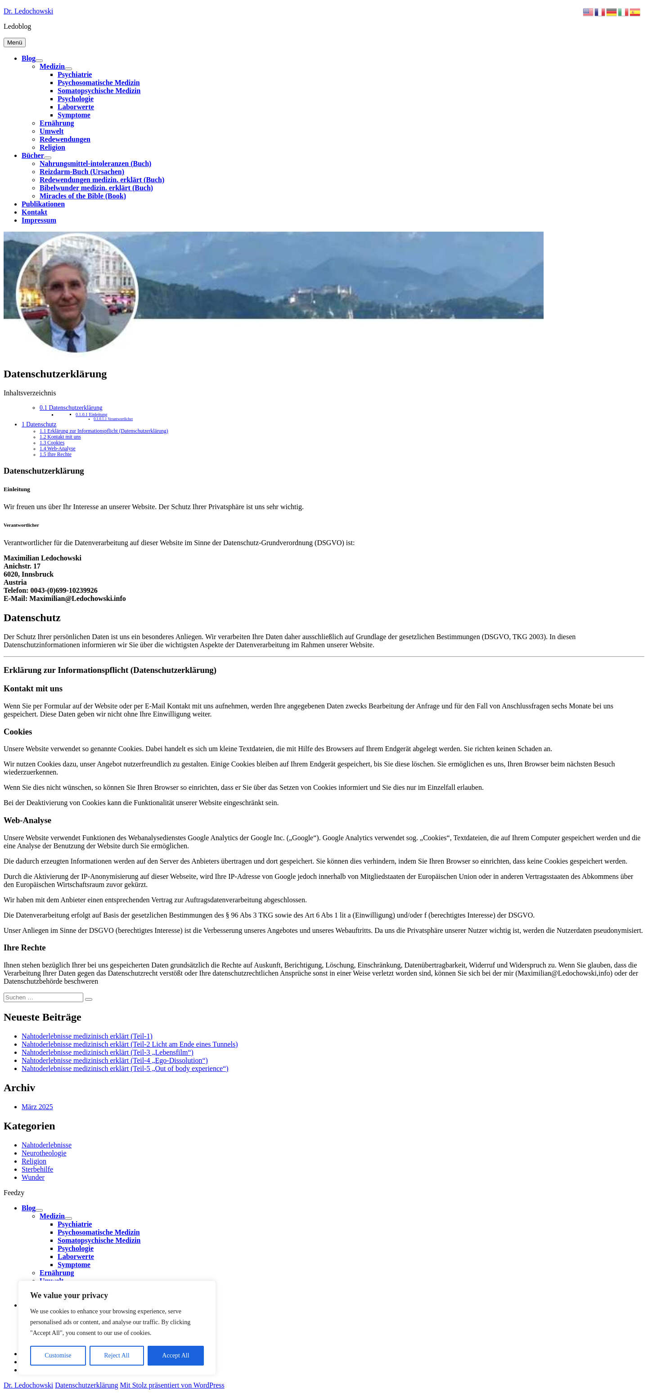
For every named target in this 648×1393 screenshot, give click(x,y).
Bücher (33, 155)
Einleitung (91, 414)
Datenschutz (39, 424)
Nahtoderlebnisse (47, 1145)
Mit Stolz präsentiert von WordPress (172, 1385)
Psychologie (76, 99)
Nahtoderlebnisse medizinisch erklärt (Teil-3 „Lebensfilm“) (108, 1052)
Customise (58, 1355)
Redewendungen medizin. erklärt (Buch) (102, 180)
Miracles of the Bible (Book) (83, 196)
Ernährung (57, 123)
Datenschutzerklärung (71, 407)
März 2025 (37, 1107)
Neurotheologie (44, 1153)
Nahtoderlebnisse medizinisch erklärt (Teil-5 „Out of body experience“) (125, 1068)
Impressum (39, 220)
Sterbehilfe (37, 1169)
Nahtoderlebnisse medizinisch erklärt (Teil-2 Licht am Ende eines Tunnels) (130, 1044)
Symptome (74, 115)
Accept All (175, 1355)
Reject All (116, 1355)
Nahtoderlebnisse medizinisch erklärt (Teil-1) (87, 1036)
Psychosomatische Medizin (99, 82)
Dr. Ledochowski (28, 11)
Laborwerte (76, 107)
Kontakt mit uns (60, 437)
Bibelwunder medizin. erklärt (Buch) (96, 188)
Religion (52, 147)
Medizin (52, 66)
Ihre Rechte (56, 454)
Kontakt (34, 212)
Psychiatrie (75, 74)
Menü (14, 42)
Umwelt (51, 131)
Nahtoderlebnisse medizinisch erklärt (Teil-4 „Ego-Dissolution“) (115, 1060)
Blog (29, 58)
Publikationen (43, 204)
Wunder (33, 1177)
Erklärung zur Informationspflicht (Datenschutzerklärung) (104, 431)
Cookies (52, 443)
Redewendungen (65, 139)
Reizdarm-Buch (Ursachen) (82, 171)
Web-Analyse (58, 449)
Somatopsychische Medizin (99, 90)
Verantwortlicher (113, 419)
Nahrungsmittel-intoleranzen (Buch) (95, 163)
